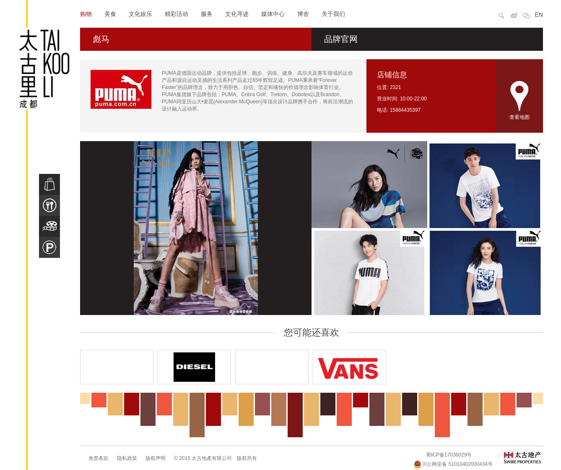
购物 (86, 14)
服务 (207, 14)
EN (539, 14)
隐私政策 (127, 458)
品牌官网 (341, 39)
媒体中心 (273, 14)
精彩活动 (176, 14)
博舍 (303, 14)
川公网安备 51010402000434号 (453, 464)
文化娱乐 (140, 14)
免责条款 (98, 458)
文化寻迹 (237, 14)
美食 (110, 14)
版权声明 (155, 458)
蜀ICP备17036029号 (449, 455)
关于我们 (333, 14)
